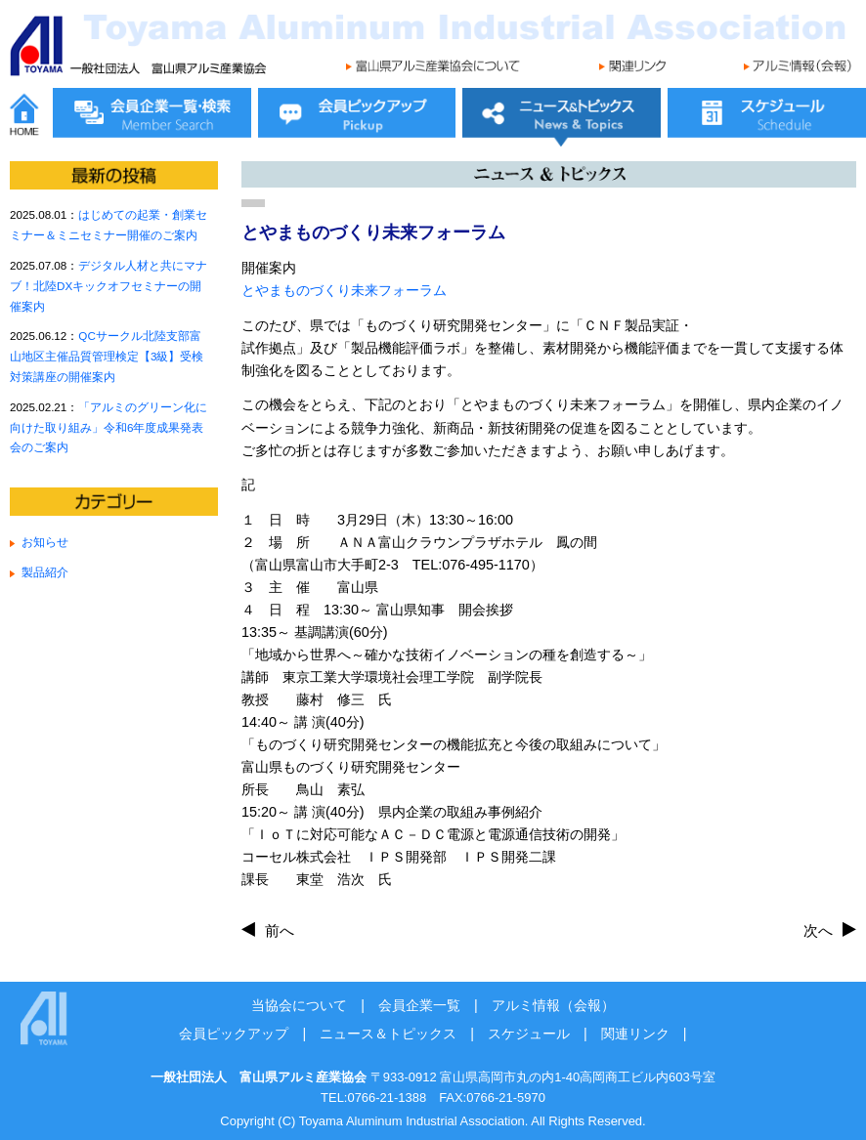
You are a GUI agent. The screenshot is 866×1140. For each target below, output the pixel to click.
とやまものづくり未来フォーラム (344, 290)
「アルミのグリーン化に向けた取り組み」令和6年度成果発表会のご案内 (108, 427)
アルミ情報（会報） (553, 1005)
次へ (818, 930)
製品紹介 (45, 572)
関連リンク (635, 1033)
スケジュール (529, 1033)
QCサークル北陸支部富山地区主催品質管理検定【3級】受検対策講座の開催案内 (106, 356)
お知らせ (45, 541)
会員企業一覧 (419, 1005)
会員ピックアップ (233, 1033)
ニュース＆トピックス (388, 1033)
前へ (279, 930)
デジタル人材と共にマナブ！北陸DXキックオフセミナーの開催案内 (108, 286)
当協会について (299, 1005)
